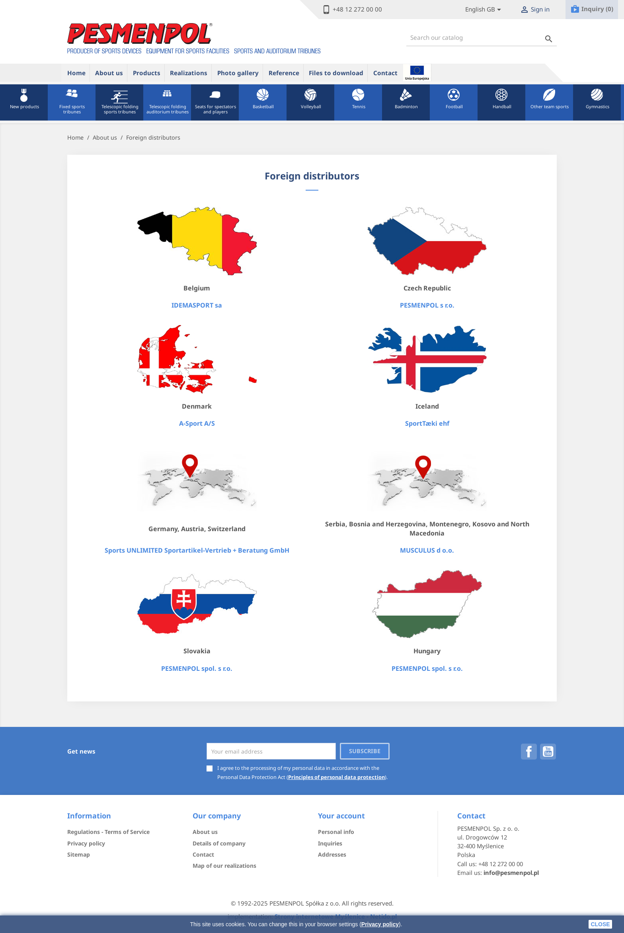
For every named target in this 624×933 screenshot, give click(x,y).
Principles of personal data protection (336, 777)
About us (109, 73)
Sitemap (78, 854)
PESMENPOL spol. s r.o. (196, 668)
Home (76, 73)
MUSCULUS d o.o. (427, 550)
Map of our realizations (224, 865)
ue (417, 72)
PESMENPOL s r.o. (427, 305)
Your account (341, 815)
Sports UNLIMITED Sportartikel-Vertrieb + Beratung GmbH (197, 550)
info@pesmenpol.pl (511, 873)
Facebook (529, 752)
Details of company (219, 843)
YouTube (548, 752)
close (600, 924)
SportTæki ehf (427, 423)
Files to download (336, 73)
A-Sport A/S (197, 423)
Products (146, 73)
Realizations (188, 73)
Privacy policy (380, 924)
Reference (284, 73)
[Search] (481, 37)
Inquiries (330, 843)
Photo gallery (238, 73)
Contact (385, 73)
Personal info (336, 832)
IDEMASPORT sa (197, 305)
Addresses (332, 854)
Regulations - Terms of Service (108, 832)
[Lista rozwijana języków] (484, 10)
